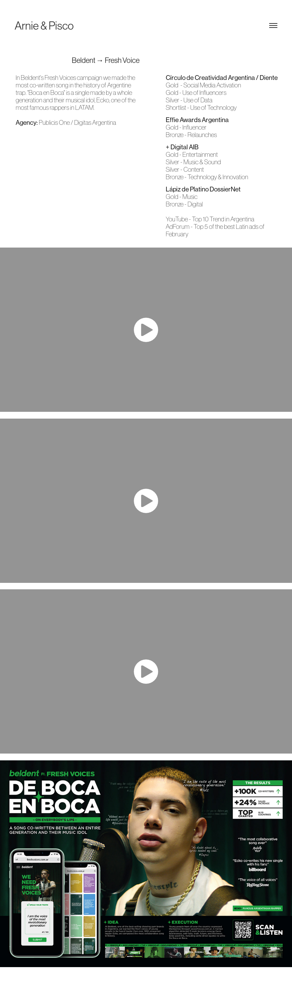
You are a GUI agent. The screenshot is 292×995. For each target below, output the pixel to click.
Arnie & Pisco (44, 25)
